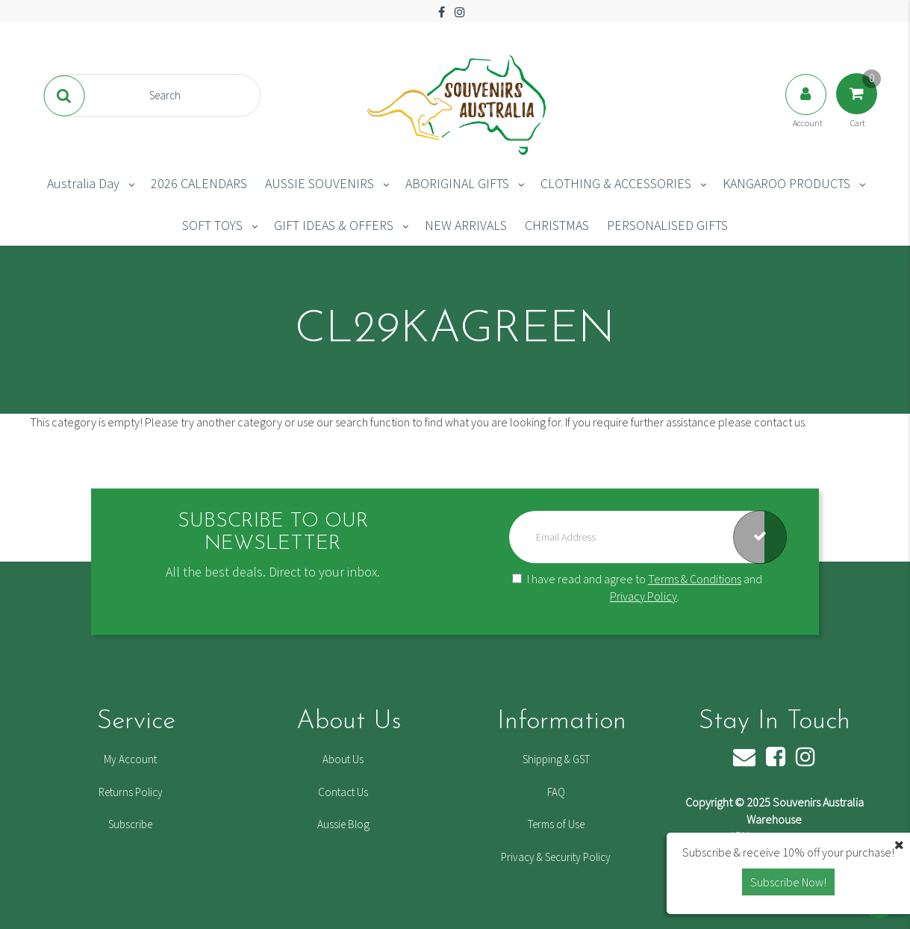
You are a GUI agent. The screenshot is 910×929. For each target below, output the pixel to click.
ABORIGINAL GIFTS (457, 183)
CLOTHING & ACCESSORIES (615, 183)
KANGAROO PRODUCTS (786, 183)
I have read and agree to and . (637, 587)
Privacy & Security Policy (556, 857)
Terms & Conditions (694, 578)
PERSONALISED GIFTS (667, 225)
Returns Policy (131, 792)
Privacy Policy (643, 595)
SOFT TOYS (212, 225)
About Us (343, 759)
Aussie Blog (343, 824)
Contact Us (343, 792)
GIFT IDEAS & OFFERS (333, 225)
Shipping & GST (556, 759)
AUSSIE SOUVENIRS (319, 183)
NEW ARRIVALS (466, 225)
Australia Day (83, 183)
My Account (130, 759)
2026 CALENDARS (199, 183)
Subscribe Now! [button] (788, 881)
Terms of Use (556, 824)
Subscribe (130, 824)
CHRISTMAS (557, 225)
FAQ (556, 792)
